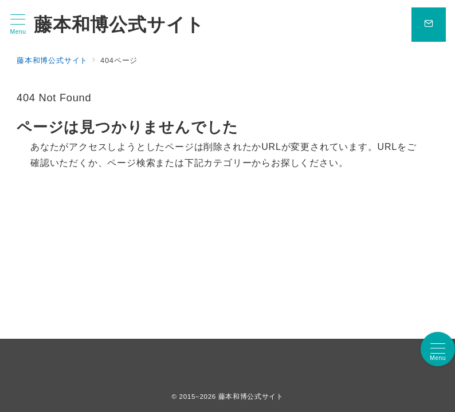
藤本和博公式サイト (119, 24)
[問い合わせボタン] (429, 24)
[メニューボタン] (18, 24)
